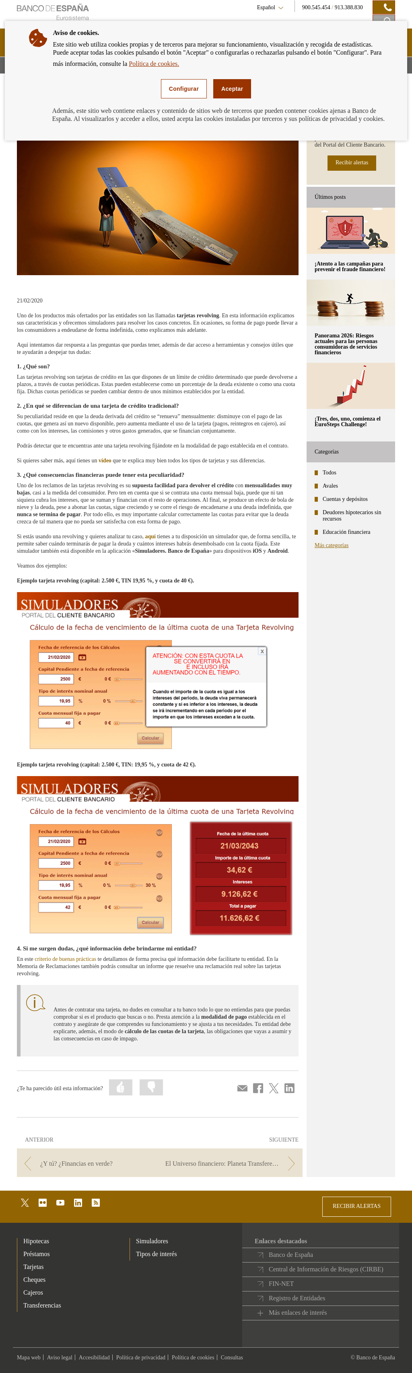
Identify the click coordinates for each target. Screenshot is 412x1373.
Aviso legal (59, 1358)
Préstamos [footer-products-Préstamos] (36, 1253)
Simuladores (152, 1241)
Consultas (232, 1358)
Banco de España (291, 1254)
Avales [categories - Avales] (330, 486)
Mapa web (29, 1358)
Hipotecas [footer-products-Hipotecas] (36, 1241)
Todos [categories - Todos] (329, 473)
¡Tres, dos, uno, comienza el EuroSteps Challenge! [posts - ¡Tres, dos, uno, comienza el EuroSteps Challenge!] (348, 421)
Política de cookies (193, 1358)
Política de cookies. (154, 63)
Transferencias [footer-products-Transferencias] (42, 1305)
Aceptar (232, 89)
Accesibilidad (94, 1358)
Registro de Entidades (297, 1298)
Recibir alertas (352, 162)
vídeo (105, 461)
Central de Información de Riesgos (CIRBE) (326, 1269)
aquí (150, 536)
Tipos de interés (156, 1253)
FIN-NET (281, 1283)
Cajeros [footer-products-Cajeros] (33, 1292)
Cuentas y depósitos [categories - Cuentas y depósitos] (345, 499)
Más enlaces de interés (298, 1312)
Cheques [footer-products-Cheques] (34, 1279)
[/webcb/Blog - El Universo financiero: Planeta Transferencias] (232, 1163)
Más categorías (331, 545)
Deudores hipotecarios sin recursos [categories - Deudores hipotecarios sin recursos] (352, 515)
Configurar (184, 89)
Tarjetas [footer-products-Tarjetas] (33, 1266)
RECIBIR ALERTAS (357, 1206)
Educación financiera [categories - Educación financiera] (347, 532)
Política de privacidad (140, 1358)
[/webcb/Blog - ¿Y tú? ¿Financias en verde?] (87, 1163)
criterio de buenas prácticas (65, 959)
